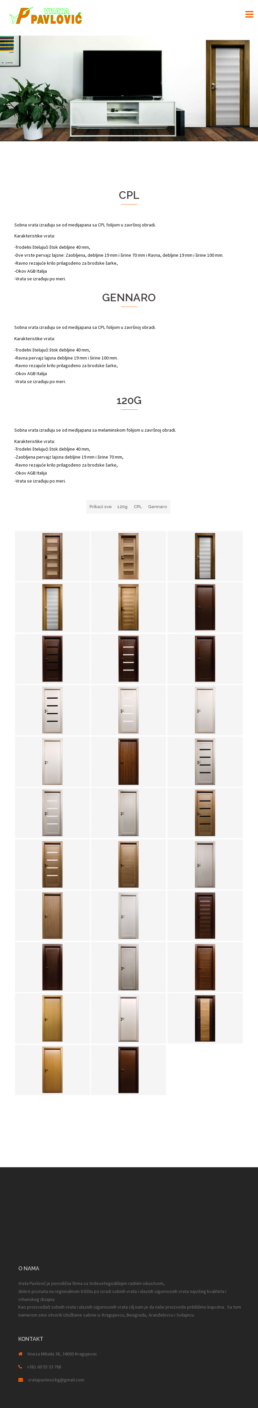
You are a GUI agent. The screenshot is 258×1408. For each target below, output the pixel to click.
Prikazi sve (101, 506)
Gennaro (157, 506)
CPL (138, 506)
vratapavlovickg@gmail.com (56, 1380)
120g (122, 506)
